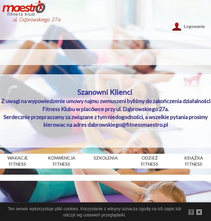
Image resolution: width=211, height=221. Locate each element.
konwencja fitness (61, 161)
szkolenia (106, 158)
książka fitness (193, 161)
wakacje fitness (17, 161)
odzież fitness (149, 161)
